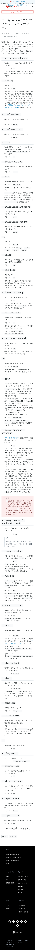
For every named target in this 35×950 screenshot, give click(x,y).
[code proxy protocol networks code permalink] (14, 433)
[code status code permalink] (15, 625)
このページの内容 (17, 12)
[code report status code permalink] (24, 551)
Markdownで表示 (10, 36)
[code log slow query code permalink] (25, 292)
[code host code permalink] (12, 177)
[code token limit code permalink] (21, 716)
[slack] (21, 922)
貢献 (5, 33)
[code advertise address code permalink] (29, 58)
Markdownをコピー (22, 33)
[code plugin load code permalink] (21, 766)
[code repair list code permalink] (21, 815)
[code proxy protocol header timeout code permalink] (22, 523)
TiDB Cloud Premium (19, 1)
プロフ (20, 643)
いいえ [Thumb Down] (13, 836)
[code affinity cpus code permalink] (24, 781)
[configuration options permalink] (9, 27)
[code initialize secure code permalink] (29, 222)
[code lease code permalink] (13, 255)
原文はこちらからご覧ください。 (17, 5)
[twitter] (14, 922)
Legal (27, 940)
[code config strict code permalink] (24, 129)
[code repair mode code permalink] (21, 798)
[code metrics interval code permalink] (28, 338)
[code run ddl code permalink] (16, 576)
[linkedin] (18, 922)
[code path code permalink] (12, 379)
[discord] (18, 925)
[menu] (3, 6)
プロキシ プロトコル (11, 438)
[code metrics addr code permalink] (23, 313)
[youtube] (25, 922)
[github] (10, 922)
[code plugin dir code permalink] (20, 753)
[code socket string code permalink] (24, 605)
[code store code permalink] (13, 678)
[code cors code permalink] (12, 142)
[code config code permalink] (15, 81)
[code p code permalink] (6, 358)
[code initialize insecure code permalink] (32, 207)
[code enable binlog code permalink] (24, 162)
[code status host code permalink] (21, 663)
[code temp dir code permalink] (17, 703)
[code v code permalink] (6, 740)
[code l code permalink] (6, 237)
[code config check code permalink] (23, 114)
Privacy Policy (19, 941)
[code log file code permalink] (17, 270)
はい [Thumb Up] (4, 836)
